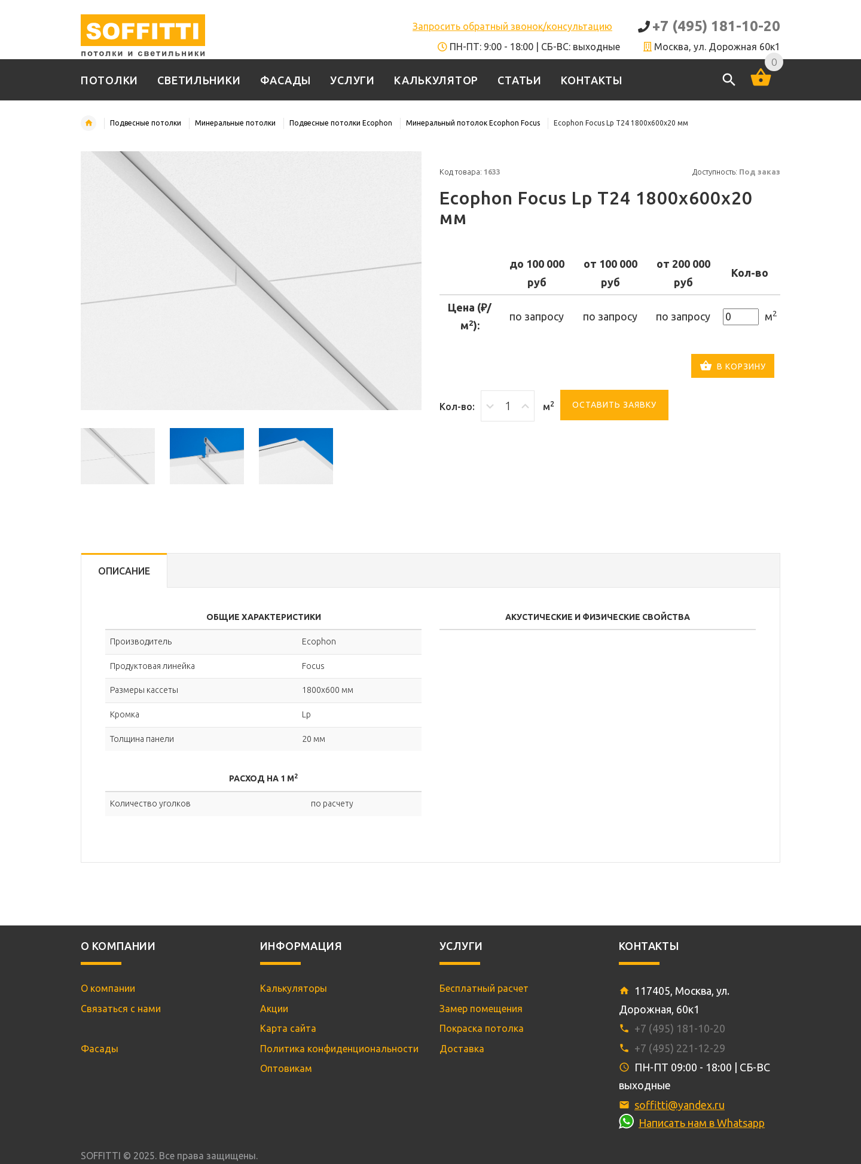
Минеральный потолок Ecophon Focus (473, 123)
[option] (118, 456)
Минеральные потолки (235, 123)
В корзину (733, 367)
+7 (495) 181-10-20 (716, 26)
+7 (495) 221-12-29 (679, 1048)
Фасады (99, 1048)
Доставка (461, 1048)
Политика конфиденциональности (339, 1048)
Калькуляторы (293, 988)
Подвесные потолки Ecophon (340, 123)
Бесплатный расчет (484, 988)
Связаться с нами (121, 1008)
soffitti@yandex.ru (679, 1105)
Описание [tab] (124, 571)
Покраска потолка (481, 1028)
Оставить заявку (614, 405)
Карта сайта (288, 1028)
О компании (108, 988)
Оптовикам (286, 1068)
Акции (274, 1008)
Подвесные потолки (145, 123)
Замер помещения (481, 1008)
